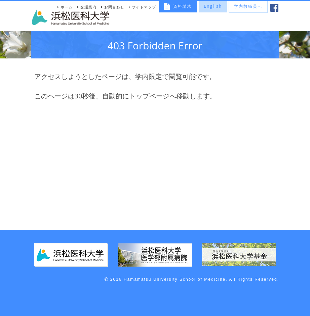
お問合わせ (114, 6)
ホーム (67, 6)
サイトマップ (144, 6)
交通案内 (88, 6)
